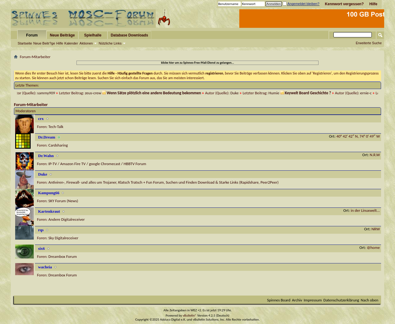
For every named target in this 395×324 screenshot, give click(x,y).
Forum (31, 35)
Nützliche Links (110, 43)
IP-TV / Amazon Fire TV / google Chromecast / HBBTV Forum (97, 163)
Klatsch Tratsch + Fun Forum (141, 182)
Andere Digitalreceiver (66, 219)
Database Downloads (129, 35)
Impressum (313, 300)
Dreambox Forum (62, 256)
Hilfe (373, 4)
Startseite (25, 43)
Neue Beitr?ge (44, 43)
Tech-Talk (55, 126)
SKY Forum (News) (63, 200)
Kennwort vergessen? (344, 4)
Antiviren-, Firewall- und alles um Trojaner (82, 182)
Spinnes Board (278, 300)
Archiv (297, 300)
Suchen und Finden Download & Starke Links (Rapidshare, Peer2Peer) (222, 182)
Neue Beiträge (62, 35)
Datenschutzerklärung (341, 300)
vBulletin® (190, 315)
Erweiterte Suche (369, 43)
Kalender (71, 43)
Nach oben (369, 300)
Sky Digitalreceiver (63, 238)
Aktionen (86, 43)
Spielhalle (93, 35)
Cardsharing (58, 145)
